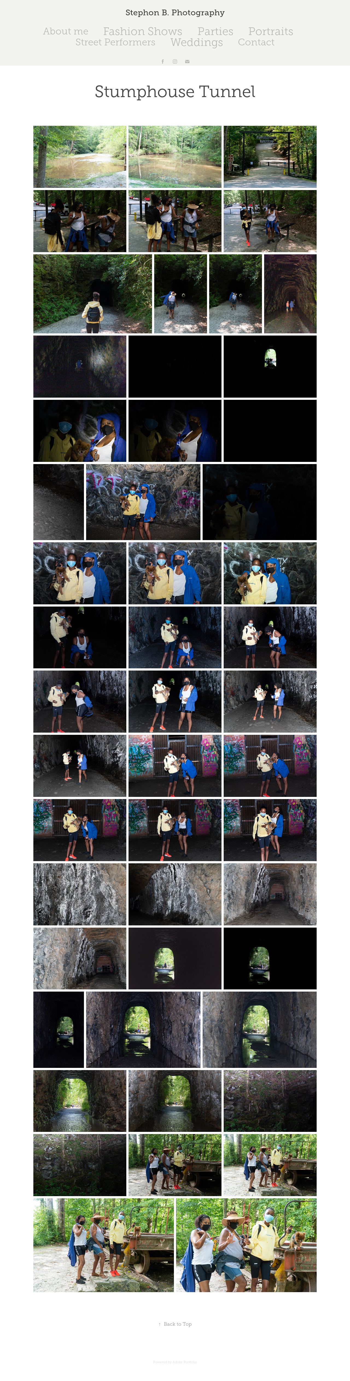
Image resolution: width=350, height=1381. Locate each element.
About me (65, 31)
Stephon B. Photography (175, 12)
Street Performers (115, 42)
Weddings (196, 42)
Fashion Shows (142, 31)
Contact (256, 42)
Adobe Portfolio (185, 1362)
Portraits (270, 31)
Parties (215, 31)
